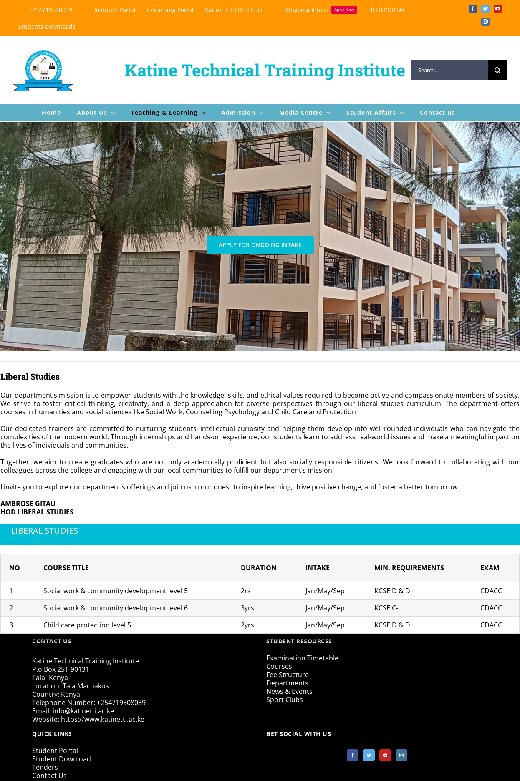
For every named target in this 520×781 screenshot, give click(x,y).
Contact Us (49, 775)
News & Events (289, 691)
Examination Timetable (302, 658)
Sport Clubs (284, 699)
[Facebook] (352, 755)
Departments (287, 683)
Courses (279, 666)
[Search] (497, 70)
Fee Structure (287, 674)
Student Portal (55, 750)
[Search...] (449, 70)
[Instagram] (401, 755)
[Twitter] (369, 755)
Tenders (45, 767)
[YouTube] (385, 755)
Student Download (61, 759)
